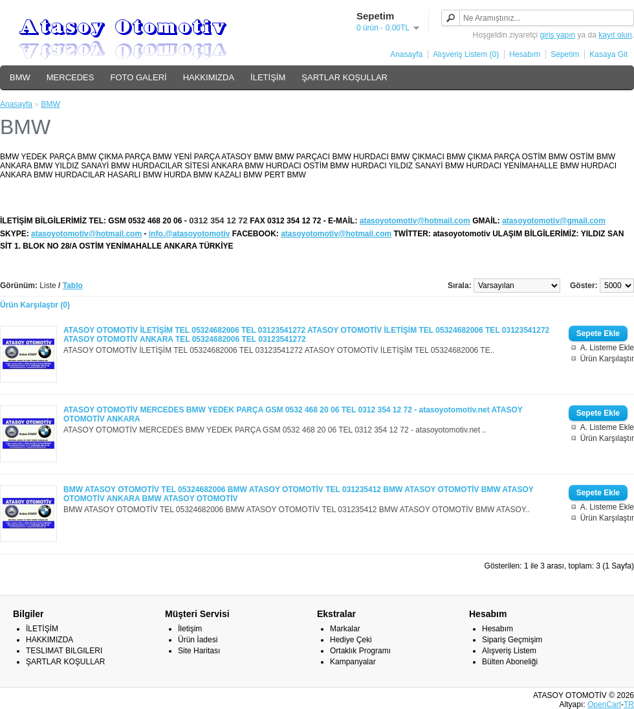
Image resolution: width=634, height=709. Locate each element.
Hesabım (524, 54)
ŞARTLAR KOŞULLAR (344, 77)
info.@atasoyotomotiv (189, 233)
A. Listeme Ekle (607, 347)
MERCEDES (70, 77)
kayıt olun (614, 34)
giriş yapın (558, 34)
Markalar (345, 628)
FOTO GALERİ (138, 77)
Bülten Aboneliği (510, 661)
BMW (20, 77)
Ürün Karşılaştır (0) (35, 304)
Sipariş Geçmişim (512, 639)
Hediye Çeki (351, 639)
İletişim (190, 628)
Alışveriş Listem (509, 650)
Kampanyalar (353, 661)
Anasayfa (406, 54)
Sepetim (565, 54)
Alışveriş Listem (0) (466, 54)
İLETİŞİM (267, 77)
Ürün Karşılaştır (607, 358)
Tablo (73, 285)
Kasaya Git (608, 54)
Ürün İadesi (197, 639)
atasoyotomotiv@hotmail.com (415, 220)
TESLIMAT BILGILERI (64, 650)
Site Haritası (199, 650)
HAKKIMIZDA (208, 77)
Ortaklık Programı (360, 650)
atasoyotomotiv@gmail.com (554, 220)
